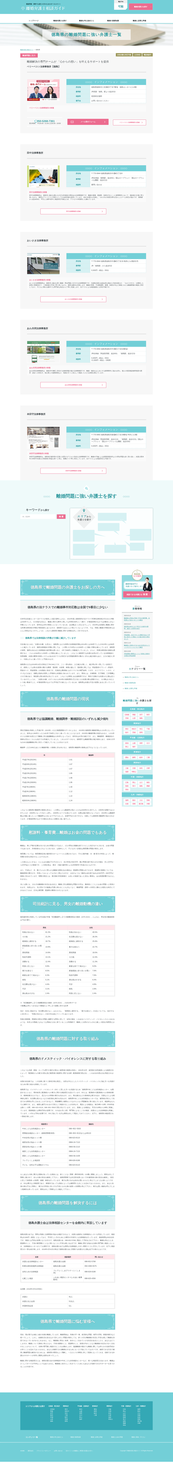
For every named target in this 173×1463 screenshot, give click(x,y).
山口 (90, 533)
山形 (108, 520)
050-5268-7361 (46, 122)
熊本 (83, 547)
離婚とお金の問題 (117, 1438)
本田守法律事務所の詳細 (73, 471)
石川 (101, 530)
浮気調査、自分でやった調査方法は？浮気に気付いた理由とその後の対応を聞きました (137, 641)
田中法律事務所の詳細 (73, 212)
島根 (83, 537)
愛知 (133, 546)
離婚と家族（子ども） (139, 1438)
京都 (115, 548)
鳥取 (76, 537)
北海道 (101, 516)
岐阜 (133, 550)
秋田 (122, 516)
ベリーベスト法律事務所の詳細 (127, 123)
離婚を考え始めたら (86, 20)
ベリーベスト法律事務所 (51, 66)
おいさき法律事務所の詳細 (73, 300)
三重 (140, 550)
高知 (90, 541)
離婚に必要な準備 (139, 20)
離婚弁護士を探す (60, 20)
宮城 (101, 520)
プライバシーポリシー (44, 1452)
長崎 (90, 551)
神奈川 (140, 532)
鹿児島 (76, 555)
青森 (108, 516)
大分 (90, 547)
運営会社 (30, 1452)
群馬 (133, 540)
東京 (133, 532)
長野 (115, 526)
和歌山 (122, 552)
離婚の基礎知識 (113, 20)
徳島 (76, 541)
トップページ (34, 20)
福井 (115, 530)
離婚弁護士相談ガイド (27, 49)
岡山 (83, 533)
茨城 (147, 536)
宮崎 (76, 551)
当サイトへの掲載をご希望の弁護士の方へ (79, 1452)
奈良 (122, 548)
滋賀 (115, 552)
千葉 (133, 536)
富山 (108, 530)
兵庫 (108, 552)
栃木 (140, 536)
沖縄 (83, 555)
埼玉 (147, 532)
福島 (115, 520)
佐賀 (83, 551)
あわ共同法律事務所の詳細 (73, 386)
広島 (76, 533)
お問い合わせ (58, 1452)
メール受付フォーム (86, 123)
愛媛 (83, 541)
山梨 (108, 526)
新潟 (101, 526)
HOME (22, 1452)
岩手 (115, 516)
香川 (90, 537)
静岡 (140, 546)
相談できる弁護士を (137, 597)
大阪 (108, 548)
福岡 (76, 547)
